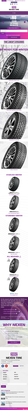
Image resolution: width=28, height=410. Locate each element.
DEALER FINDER (16, 377)
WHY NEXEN (5, 375)
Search (2, 33)
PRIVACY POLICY (15, 407)
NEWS (15, 371)
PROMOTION (16, 375)
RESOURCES (16, 373)
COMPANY (4, 371)
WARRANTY (5, 377)
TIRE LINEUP (5, 373)
